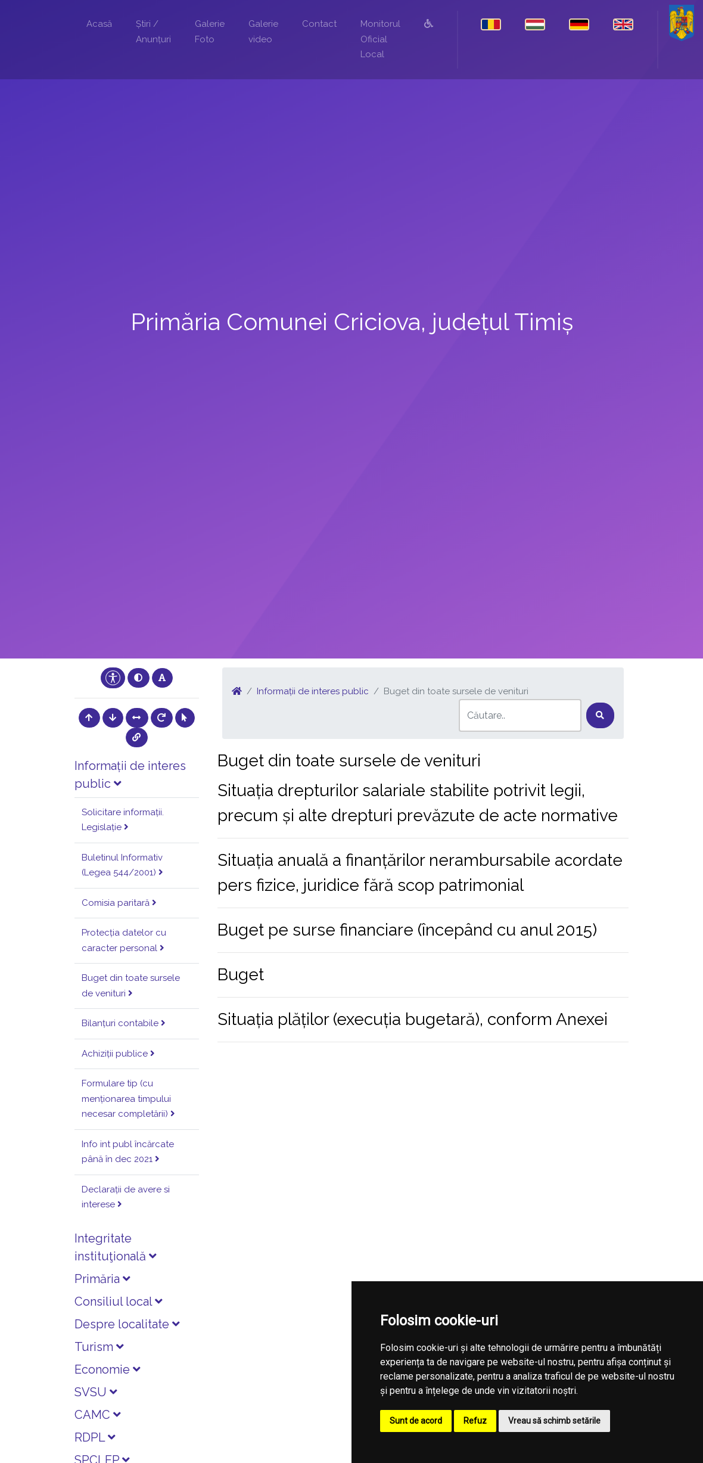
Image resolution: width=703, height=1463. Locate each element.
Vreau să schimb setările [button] (554, 1420)
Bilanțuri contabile (124, 1023)
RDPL (94, 1437)
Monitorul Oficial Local (380, 39)
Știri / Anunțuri (153, 31)
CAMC (97, 1415)
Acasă (99, 23)
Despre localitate (126, 1324)
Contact (319, 23)
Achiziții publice (118, 1053)
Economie (107, 1369)
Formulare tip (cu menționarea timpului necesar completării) (128, 1098)
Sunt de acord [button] (416, 1420)
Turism (98, 1347)
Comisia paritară (119, 902)
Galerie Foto (210, 31)
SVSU (95, 1392)
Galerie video (263, 31)
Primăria (102, 1279)
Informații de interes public (313, 691)
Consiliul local (118, 1301)
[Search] (520, 715)
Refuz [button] (475, 1420)
